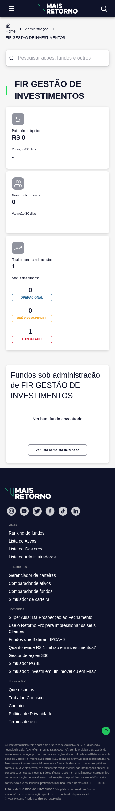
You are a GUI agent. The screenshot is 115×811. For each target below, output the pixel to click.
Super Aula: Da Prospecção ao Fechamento (50, 617)
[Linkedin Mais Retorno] (75, 511)
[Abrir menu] (11, 8)
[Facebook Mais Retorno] (50, 511)
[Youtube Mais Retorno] (24, 511)
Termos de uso (23, 721)
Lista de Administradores (32, 556)
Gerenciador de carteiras (32, 575)
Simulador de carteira (29, 599)
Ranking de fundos (26, 533)
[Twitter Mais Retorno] (37, 511)
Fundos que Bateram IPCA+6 (37, 639)
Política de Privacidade (30, 713)
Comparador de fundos (30, 591)
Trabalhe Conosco (26, 697)
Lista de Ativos (22, 541)
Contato (16, 705)
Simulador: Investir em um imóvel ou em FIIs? (52, 671)
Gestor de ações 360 (28, 655)
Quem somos (21, 689)
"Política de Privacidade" (37, 789)
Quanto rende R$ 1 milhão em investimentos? (52, 647)
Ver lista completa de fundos (57, 450)
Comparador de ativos (30, 583)
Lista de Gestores (25, 548)
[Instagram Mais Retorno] (11, 511)
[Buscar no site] (104, 8)
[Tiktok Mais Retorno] (62, 511)
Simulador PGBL (24, 663)
